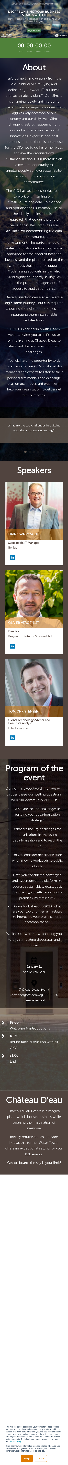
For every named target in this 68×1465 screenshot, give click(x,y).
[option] (34, 430)
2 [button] (30, 452)
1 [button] (25, 452)
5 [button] (42, 452)
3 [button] (34, 452)
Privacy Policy (15, 1441)
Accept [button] (27, 1458)
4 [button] (38, 452)
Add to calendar (34, 972)
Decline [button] (40, 1458)
